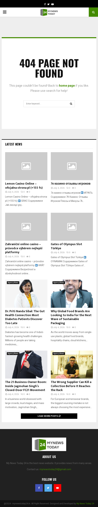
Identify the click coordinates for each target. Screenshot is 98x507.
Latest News (13, 144)
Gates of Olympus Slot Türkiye (66, 246)
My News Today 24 (85, 503)
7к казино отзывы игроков (71, 183)
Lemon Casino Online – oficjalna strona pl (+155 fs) (24, 185)
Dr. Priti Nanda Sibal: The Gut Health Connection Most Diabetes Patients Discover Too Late (25, 317)
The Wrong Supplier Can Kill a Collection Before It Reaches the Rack (71, 386)
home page (67, 85)
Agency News (13, 283)
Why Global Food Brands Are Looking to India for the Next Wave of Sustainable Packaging (71, 317)
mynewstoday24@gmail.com (55, 469)
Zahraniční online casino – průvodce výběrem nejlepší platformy (23, 248)
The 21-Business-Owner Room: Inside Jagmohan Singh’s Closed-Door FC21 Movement (26, 386)
